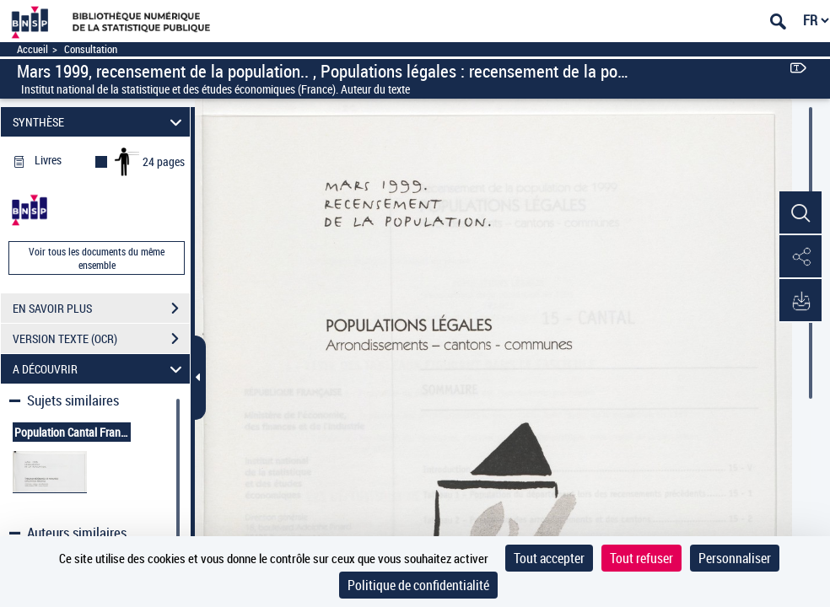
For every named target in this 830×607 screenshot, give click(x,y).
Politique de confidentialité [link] (418, 585)
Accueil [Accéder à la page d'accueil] (32, 49)
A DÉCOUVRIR (100, 369)
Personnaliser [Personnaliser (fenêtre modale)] (734, 558)
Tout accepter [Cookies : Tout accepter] (549, 558)
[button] (800, 213)
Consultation (90, 49)
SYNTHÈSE (100, 122)
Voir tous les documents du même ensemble (96, 257)
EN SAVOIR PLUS (101, 308)
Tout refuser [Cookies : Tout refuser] (641, 558)
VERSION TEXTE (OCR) (101, 339)
